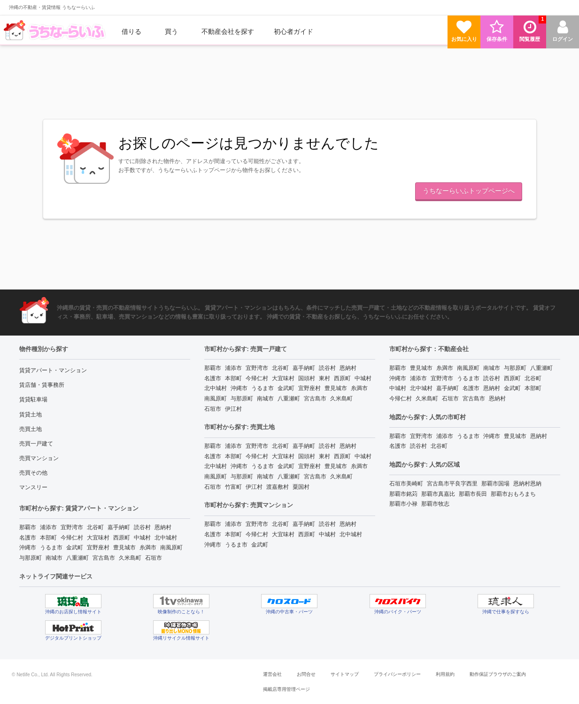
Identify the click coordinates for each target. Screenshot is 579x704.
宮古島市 (104, 558)
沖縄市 (27, 547)
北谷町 (95, 527)
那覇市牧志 (435, 504)
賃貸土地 (30, 414)
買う (171, 31)
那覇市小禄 (403, 504)
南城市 (54, 558)
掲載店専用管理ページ (286, 689)
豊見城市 (124, 547)
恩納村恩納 (527, 483)
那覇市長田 (473, 494)
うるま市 (51, 547)
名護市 (27, 537)
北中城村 (165, 537)
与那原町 (30, 558)
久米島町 (130, 558)
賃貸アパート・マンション (53, 370)
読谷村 (142, 527)
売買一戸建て (36, 443)
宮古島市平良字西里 (452, 483)
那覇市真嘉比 (438, 494)
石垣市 (153, 558)
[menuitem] (56, 31)
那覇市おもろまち (513, 494)
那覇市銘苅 (403, 494)
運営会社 (272, 674)
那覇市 (27, 527)
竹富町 (233, 487)
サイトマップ (345, 674)
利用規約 (445, 674)
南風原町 (171, 547)
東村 (324, 378)
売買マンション (39, 458)
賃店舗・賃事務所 (41, 385)
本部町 (48, 537)
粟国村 (301, 487)
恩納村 (162, 527)
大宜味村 (98, 537)
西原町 (121, 537)
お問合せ (306, 674)
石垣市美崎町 (406, 483)
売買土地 (30, 429)
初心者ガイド (293, 31)
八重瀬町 (77, 558)
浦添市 (48, 527)
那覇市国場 (495, 483)
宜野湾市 (72, 527)
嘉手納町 (119, 527)
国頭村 (306, 378)
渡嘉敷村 (277, 487)
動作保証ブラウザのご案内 (498, 674)
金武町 (74, 547)
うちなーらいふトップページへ (469, 191)
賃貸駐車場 (33, 399)
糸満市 (147, 547)
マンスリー (33, 487)
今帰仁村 (72, 537)
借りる (131, 31)
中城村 (142, 537)
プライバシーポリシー (397, 674)
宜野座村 (98, 547)
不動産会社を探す (227, 31)
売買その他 (33, 472)
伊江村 (233, 409)
